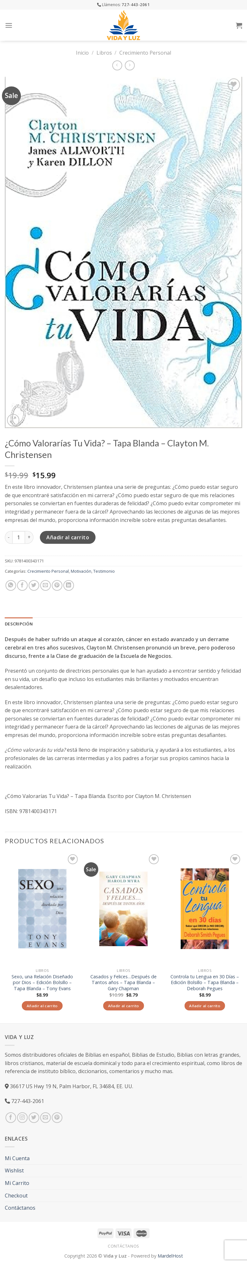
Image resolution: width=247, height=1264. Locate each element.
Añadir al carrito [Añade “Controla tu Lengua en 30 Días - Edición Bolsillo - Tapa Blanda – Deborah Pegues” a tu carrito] (204, 1005)
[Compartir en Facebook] (22, 585)
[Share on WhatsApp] (10, 585)
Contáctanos (20, 1207)
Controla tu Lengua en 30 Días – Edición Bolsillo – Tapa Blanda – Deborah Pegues (204, 982)
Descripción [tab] (19, 624)
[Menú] (9, 25)
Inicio (82, 52)
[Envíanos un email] (45, 1117)
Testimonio (104, 571)
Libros (104, 52)
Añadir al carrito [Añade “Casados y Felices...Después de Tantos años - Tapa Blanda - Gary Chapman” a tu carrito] (123, 1005)
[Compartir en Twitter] (34, 585)
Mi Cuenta (17, 1158)
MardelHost (170, 1256)
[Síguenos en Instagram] (22, 1117)
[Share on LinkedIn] (68, 585)
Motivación (81, 571)
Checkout (16, 1195)
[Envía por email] (45, 585)
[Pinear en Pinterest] (57, 585)
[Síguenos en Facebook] (10, 1117)
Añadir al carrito (67, 537)
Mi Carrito (17, 1183)
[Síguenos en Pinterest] (57, 1117)
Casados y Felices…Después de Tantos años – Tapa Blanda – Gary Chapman (123, 982)
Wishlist (14, 1170)
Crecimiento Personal (145, 52)
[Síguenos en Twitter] (34, 1117)
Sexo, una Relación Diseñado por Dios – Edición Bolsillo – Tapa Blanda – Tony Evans (42, 982)
